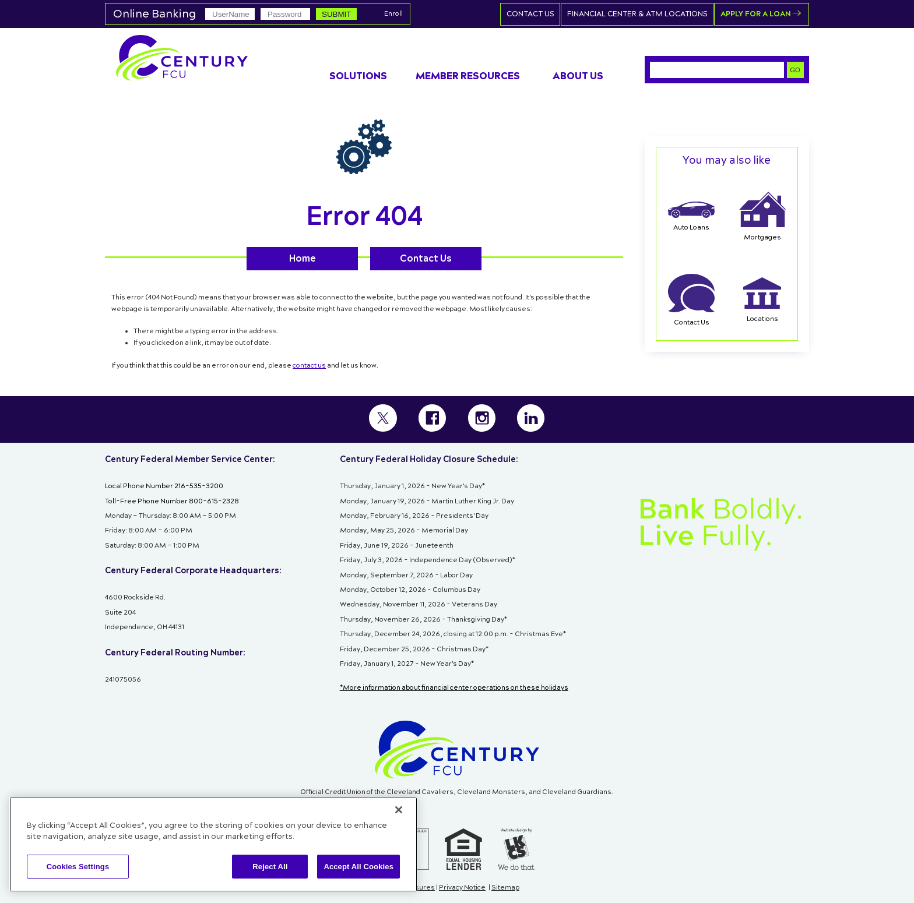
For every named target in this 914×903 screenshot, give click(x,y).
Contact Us (535, 14)
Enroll (393, 14)
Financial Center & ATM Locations (640, 14)
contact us (309, 365)
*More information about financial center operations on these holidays (454, 688)
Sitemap (505, 888)
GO (795, 69)
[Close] (399, 810)
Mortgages (762, 217)
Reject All (269, 866)
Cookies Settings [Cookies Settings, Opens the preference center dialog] (78, 866)
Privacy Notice (462, 888)
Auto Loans (691, 216)
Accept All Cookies (358, 866)
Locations (762, 300)
